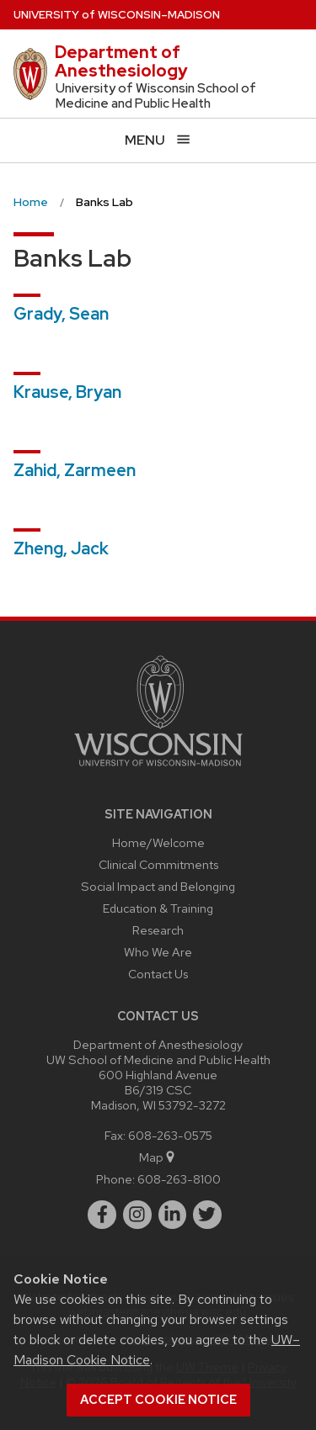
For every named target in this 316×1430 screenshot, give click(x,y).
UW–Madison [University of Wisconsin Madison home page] (116, 15)
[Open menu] (158, 140)
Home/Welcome (158, 842)
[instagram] (137, 1214)
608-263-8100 (179, 1179)
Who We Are (158, 952)
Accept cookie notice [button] (158, 1399)
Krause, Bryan (67, 392)
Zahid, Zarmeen (74, 470)
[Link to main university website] (158, 769)
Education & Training (158, 908)
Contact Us (158, 974)
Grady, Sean (61, 314)
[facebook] (102, 1214)
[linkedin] (172, 1214)
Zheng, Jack (61, 548)
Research (158, 930)
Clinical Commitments (158, 864)
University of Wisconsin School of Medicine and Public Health (156, 96)
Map (158, 1157)
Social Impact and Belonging (158, 886)
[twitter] (207, 1214)
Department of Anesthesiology (121, 61)
